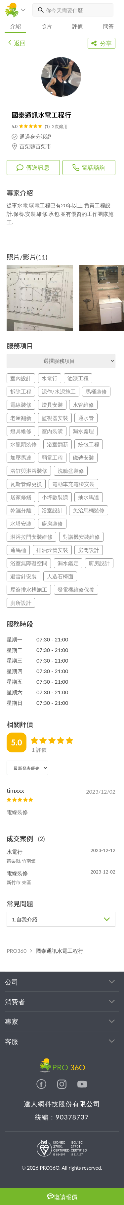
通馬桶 (18, 550)
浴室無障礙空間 (28, 563)
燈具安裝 (52, 404)
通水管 (86, 418)
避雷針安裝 (23, 576)
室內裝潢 (52, 431)
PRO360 (16, 950)
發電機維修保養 (76, 589)
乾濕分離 (20, 510)
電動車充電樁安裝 (73, 484)
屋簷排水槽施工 (28, 589)
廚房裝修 (52, 523)
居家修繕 (20, 497)
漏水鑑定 (68, 563)
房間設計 (88, 550)
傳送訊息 (33, 167)
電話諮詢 (88, 167)
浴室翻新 (57, 444)
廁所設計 (20, 603)
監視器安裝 (55, 418)
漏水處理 (83, 431)
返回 (17, 42)
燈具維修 (20, 431)
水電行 (50, 378)
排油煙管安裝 (52, 550)
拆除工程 (20, 391)
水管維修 (83, 404)
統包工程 (88, 444)
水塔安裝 (20, 523)
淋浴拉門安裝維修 (31, 537)
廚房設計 (99, 563)
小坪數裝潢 (55, 497)
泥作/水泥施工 (59, 391)
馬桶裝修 (96, 391)
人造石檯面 (60, 576)
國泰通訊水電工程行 (59, 950)
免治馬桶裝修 (88, 510)
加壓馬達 (20, 457)
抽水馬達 (88, 497)
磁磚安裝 (83, 457)
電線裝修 (20, 404)
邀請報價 (62, 1196)
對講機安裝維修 (81, 537)
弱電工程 (52, 457)
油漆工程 (78, 378)
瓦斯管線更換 (26, 484)
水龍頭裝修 (23, 444)
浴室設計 (52, 510)
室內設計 (20, 378)
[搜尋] (39, 10)
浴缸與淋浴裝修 (28, 470)
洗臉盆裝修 (71, 470)
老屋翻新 (20, 418)
